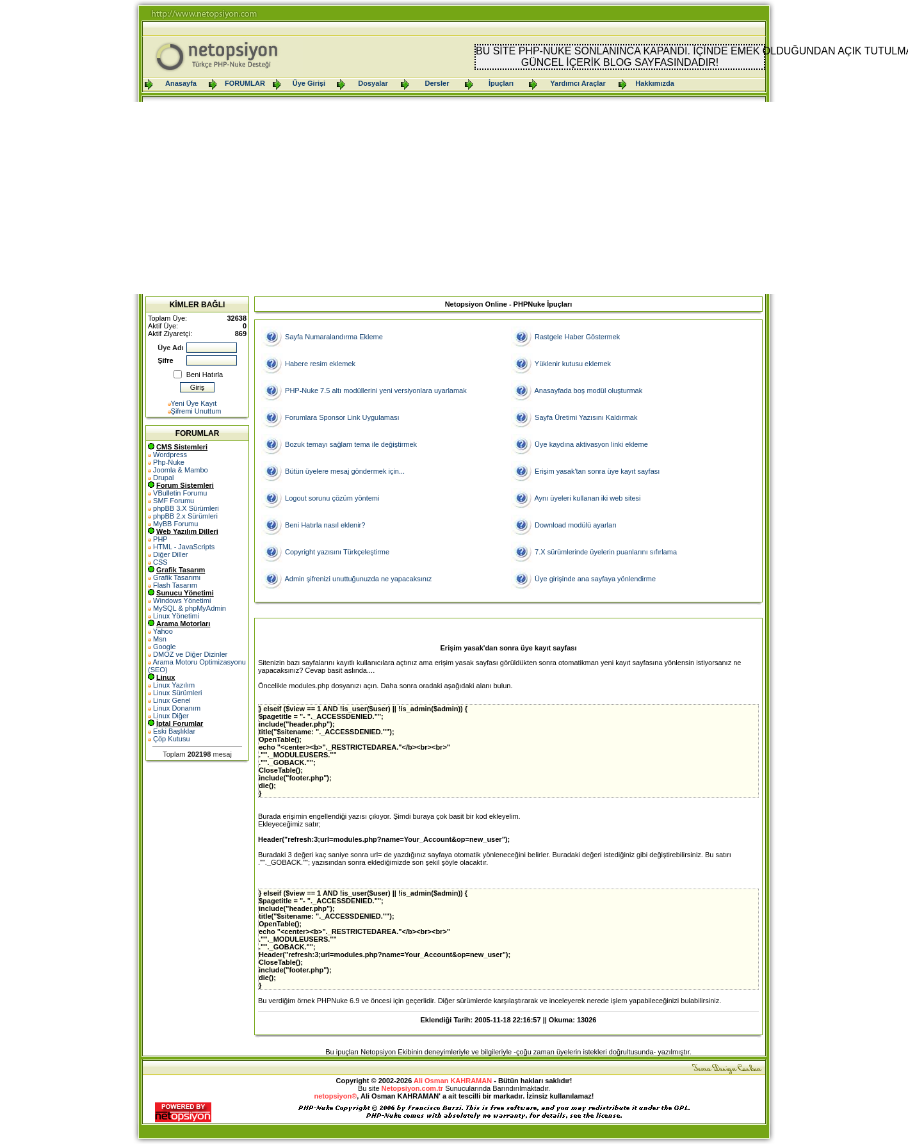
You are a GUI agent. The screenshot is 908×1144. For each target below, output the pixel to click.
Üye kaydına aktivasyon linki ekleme (591, 444)
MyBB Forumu (175, 524)
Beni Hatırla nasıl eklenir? (325, 525)
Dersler (437, 83)
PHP (160, 539)
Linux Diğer (171, 716)
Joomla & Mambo (180, 470)
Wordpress (170, 454)
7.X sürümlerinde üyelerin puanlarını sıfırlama (606, 552)
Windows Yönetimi (182, 600)
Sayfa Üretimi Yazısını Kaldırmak (586, 417)
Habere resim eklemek (320, 363)
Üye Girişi (309, 83)
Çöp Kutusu (171, 739)
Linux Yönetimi (176, 616)
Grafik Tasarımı (176, 577)
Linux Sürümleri (177, 693)
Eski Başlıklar (174, 731)
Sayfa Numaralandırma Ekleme (334, 337)
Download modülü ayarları (576, 525)
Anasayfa (181, 83)
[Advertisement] (454, 197)
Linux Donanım (176, 708)
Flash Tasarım (175, 585)
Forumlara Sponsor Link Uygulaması (342, 417)
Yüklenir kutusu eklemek (573, 363)
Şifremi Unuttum (196, 411)
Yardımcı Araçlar (577, 83)
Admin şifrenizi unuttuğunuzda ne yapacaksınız (358, 579)
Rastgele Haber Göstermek (577, 337)
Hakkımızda (654, 83)
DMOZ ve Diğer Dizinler (190, 654)
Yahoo (163, 631)
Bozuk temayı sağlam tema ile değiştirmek (351, 444)
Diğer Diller (170, 554)
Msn (159, 639)
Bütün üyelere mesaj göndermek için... (345, 471)
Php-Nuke (168, 462)
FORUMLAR (245, 83)
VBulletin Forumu (180, 493)
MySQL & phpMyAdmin (189, 608)
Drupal (163, 477)
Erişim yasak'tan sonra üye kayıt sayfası (597, 471)
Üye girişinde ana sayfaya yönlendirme (595, 579)
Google (164, 646)
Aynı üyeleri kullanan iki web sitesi (587, 498)
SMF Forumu (173, 500)
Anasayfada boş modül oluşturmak (588, 390)
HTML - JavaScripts (184, 547)
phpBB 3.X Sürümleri (186, 508)
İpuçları (501, 83)
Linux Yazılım (174, 685)
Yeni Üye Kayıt (194, 403)
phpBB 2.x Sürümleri (185, 516)
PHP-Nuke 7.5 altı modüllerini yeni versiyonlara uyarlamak (376, 390)
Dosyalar (372, 83)
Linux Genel (172, 700)
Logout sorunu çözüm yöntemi (332, 498)
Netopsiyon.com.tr (413, 1088)
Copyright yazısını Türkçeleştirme (337, 552)
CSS (160, 562)
